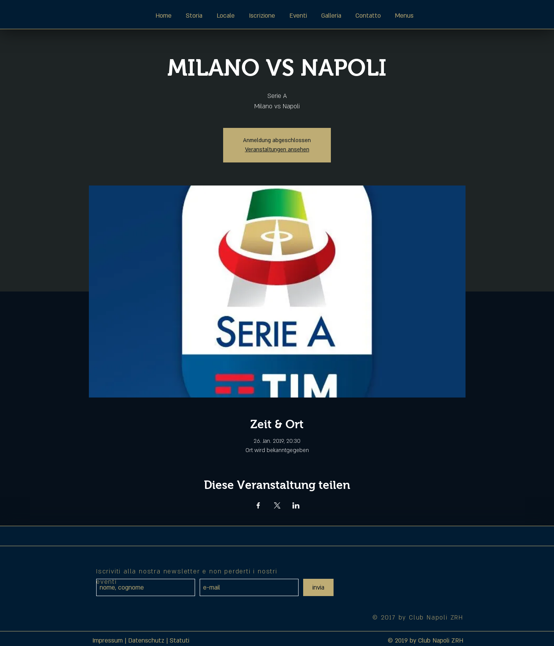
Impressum (107, 640)
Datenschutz (146, 640)
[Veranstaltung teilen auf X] (277, 505)
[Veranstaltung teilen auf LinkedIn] (296, 505)
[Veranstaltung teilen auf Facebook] (258, 505)
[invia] (318, 587)
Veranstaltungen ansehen (277, 149)
